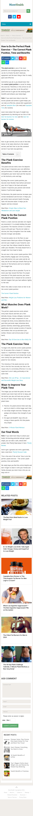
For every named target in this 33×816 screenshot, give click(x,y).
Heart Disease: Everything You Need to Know (19, 748)
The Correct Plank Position (9, 293)
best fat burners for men (9, 117)
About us (12, 792)
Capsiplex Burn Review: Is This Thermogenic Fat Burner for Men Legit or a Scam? (15, 578)
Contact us (19, 792)
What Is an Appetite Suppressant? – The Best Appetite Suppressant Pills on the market (16, 608)
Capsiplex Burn (11, 105)
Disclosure (22, 795)
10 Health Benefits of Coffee (18, 756)
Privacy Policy (22, 797)
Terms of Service (12, 797)
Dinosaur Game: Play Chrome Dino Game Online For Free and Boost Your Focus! (20, 741)
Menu (4, 24)
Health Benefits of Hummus (20, 771)
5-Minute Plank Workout (16, 427)
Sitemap (27, 792)
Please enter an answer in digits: (13, 716)
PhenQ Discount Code (19, 452)
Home (5, 792)
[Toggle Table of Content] (17, 154)
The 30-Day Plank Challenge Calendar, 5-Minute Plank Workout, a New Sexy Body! (16, 667)
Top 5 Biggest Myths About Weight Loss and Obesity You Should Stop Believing (20, 765)
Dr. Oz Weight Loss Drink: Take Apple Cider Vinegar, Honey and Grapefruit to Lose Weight (16, 549)
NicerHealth (11, 790)
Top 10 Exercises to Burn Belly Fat (20, 339)
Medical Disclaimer (12, 795)
